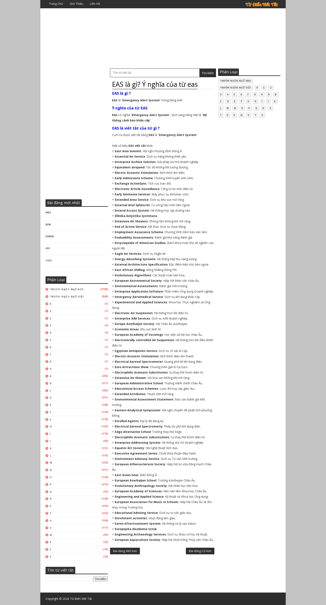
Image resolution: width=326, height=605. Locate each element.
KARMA (50, 236)
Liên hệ (95, 4)
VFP (48, 248)
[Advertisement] (163, 38)
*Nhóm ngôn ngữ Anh (67, 289)
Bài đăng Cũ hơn (200, 551)
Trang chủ (56, 4)
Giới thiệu (76, 4)
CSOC (49, 260)
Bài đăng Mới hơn (125, 551)
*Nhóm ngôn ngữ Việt (67, 296)
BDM (48, 224)
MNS (48, 212)
